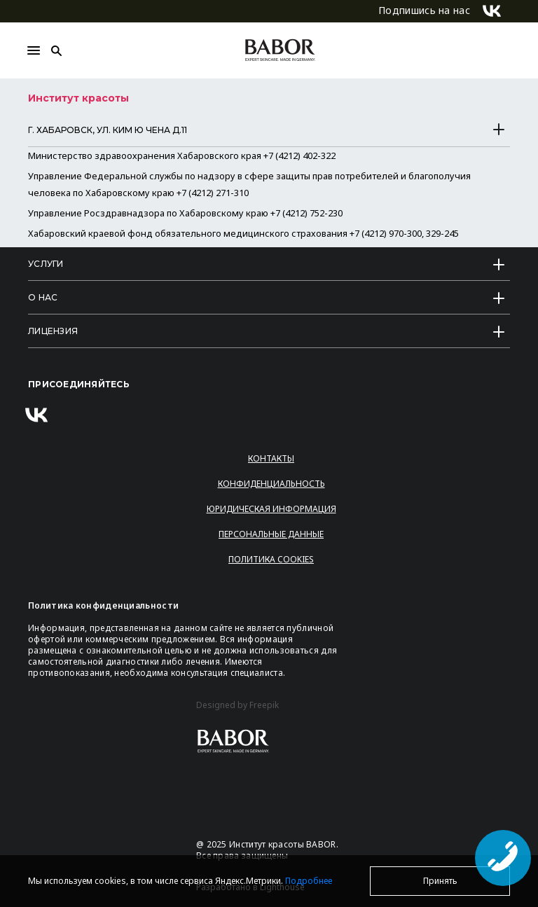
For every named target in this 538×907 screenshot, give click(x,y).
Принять (440, 881)
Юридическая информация (271, 509)
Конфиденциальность (271, 484)
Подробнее (308, 881)
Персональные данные (271, 534)
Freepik (264, 705)
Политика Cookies (271, 559)
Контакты (271, 458)
